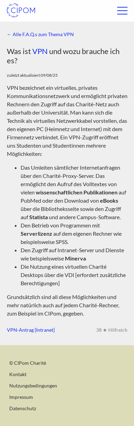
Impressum (21, 397)
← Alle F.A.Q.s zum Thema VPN (40, 34)
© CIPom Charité (27, 363)
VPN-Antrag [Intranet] (31, 330)
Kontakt (17, 374)
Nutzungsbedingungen (33, 385)
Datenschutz (22, 408)
